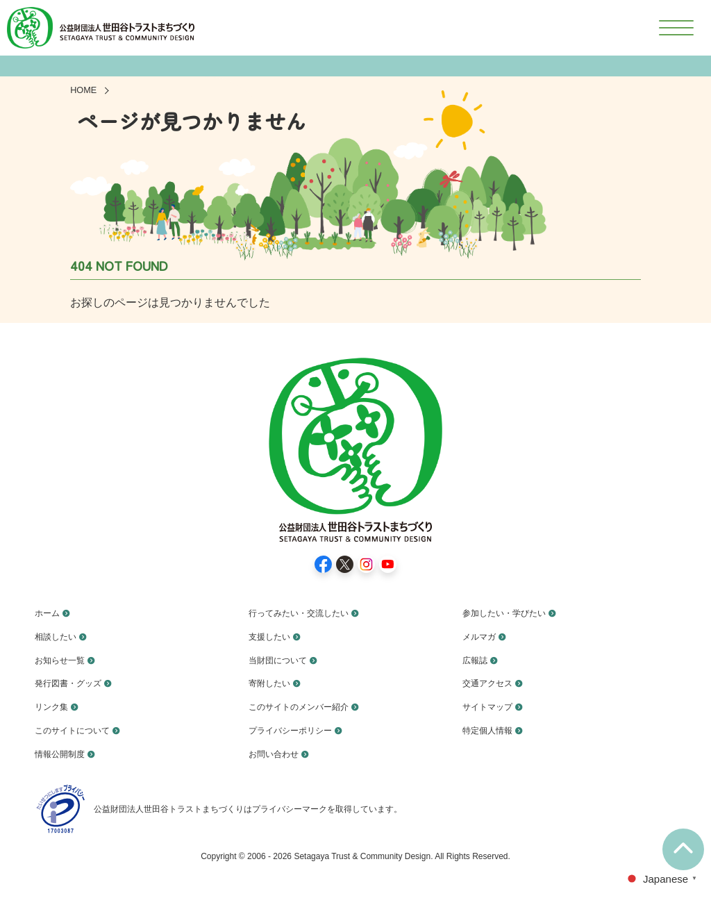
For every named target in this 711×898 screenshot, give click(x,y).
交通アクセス (491, 682)
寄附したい (273, 682)
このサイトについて (78, 729)
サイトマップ (491, 706)
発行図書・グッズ (73, 682)
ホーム (49, 612)
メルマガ (481, 636)
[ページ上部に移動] (683, 849)
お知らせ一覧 (64, 659)
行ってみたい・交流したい (307, 612)
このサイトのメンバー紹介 (307, 706)
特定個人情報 (491, 729)
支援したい (273, 636)
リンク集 (54, 706)
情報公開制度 (64, 753)
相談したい (59, 636)
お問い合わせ (278, 753)
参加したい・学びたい (511, 612)
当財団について (283, 659)
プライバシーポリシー (297, 729)
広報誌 (477, 659)
